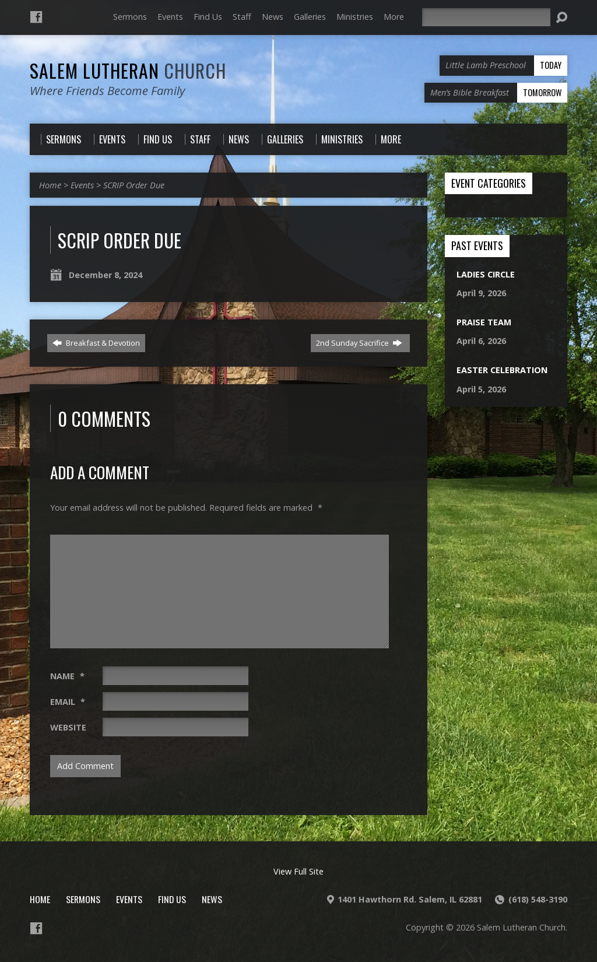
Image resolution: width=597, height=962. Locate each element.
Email (67, 701)
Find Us (208, 16)
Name (67, 676)
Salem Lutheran (128, 70)
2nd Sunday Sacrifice (359, 343)
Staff (242, 16)
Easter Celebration (501, 369)
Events (170, 16)
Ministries (354, 16)
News (272, 16)
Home (50, 185)
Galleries (310, 16)
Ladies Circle (485, 274)
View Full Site (298, 871)
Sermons (130, 16)
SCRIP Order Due (133, 185)
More (394, 16)
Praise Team (483, 322)
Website (68, 727)
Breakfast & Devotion (96, 343)
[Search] (486, 17)
